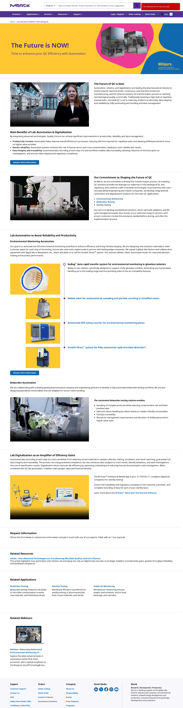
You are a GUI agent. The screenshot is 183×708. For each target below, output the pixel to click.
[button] (117, 14)
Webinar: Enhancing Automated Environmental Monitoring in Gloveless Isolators (26, 609)
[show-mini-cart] (166, 14)
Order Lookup (135, 14)
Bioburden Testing (105, 201)
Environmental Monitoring (109, 198)
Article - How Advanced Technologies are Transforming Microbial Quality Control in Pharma (55, 516)
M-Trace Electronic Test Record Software (136, 451)
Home (12, 22)
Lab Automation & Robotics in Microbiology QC (33, 22)
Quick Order (150, 14)
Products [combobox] (49, 5)
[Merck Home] (20, 5)
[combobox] (92, 6)
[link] (23, 647)
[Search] (137, 6)
